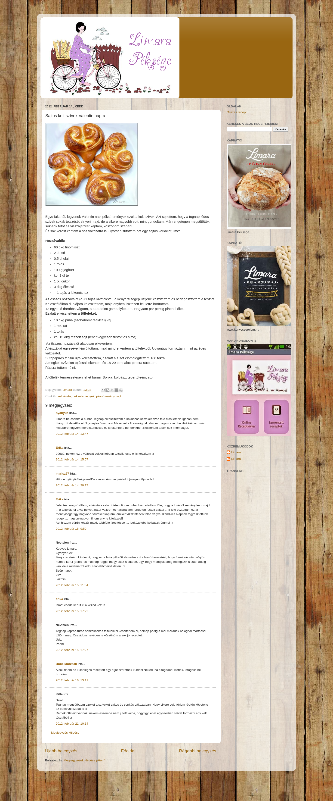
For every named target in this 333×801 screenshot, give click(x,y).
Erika (59, 447)
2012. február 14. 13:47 (72, 433)
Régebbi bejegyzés (197, 750)
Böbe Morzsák (66, 664)
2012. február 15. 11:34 (72, 585)
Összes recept (237, 112)
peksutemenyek (84, 396)
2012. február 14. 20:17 (72, 485)
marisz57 (62, 473)
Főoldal (128, 750)
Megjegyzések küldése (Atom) (84, 760)
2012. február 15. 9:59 (71, 528)
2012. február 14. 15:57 (72, 459)
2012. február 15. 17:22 (72, 611)
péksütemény (105, 396)
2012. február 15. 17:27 (72, 650)
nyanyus (62, 413)
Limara (236, 452)
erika (59, 599)
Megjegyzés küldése (65, 732)
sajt (118, 396)
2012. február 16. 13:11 (72, 680)
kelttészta (64, 396)
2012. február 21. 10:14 (72, 723)
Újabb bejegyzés (61, 750)
